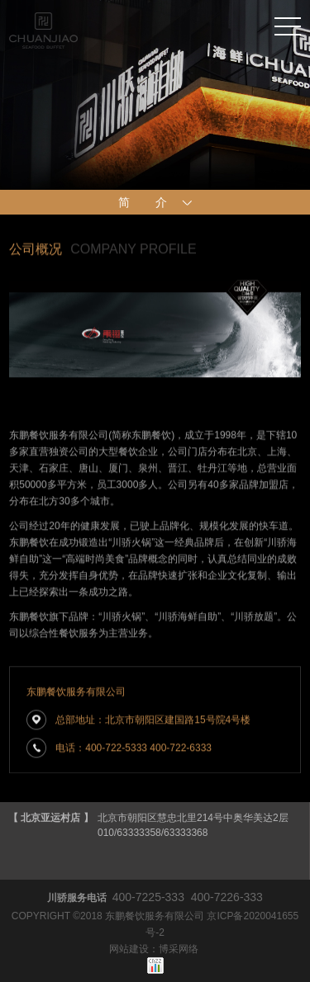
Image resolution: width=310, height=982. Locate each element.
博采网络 (178, 949)
